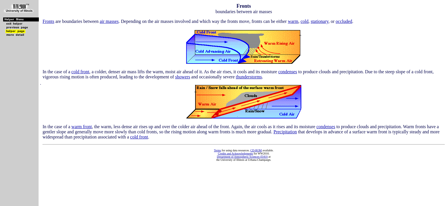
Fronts (48, 21)
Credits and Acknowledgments (235, 153)
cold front (80, 71)
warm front (81, 126)
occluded (344, 21)
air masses (109, 21)
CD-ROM (256, 150)
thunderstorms (249, 76)
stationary (319, 21)
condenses (287, 71)
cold (305, 21)
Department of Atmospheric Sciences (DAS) (242, 156)
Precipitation (285, 131)
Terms (217, 150)
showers (182, 76)
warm (293, 21)
